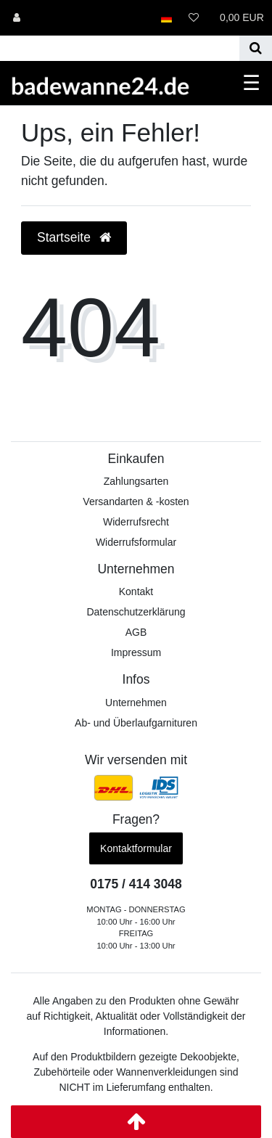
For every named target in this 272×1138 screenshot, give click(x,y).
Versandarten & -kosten (136, 501)
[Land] (166, 18)
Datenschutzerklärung (135, 612)
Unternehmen (136, 702)
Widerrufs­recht (136, 522)
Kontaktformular (136, 848)
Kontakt (136, 591)
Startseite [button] (74, 237)
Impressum (136, 652)
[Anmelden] (16, 18)
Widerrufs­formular (136, 542)
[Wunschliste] (194, 18)
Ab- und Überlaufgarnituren (136, 723)
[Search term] (119, 48)
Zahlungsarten (136, 481)
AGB (136, 632)
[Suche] (255, 48)
